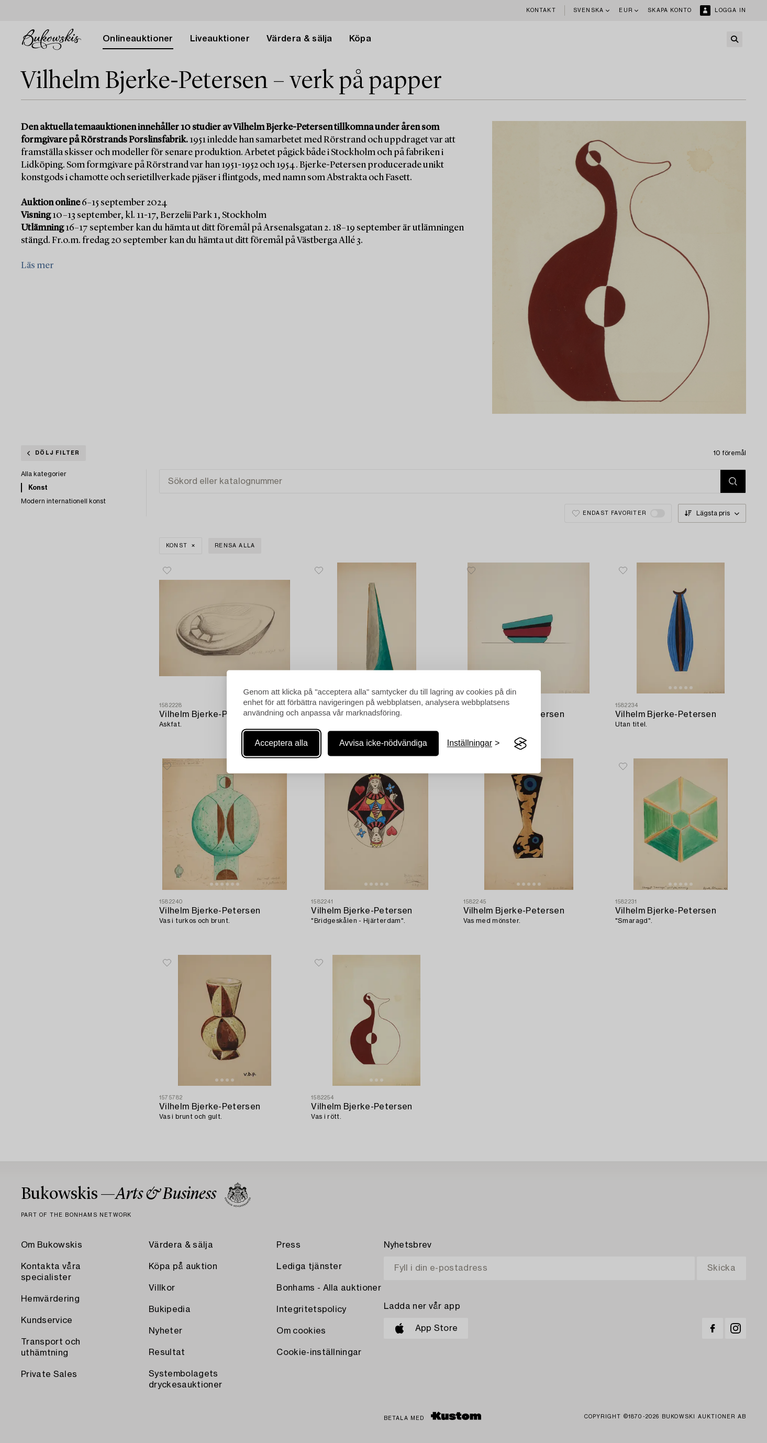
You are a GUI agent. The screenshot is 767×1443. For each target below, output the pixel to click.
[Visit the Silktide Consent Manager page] (520, 743)
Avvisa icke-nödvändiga (383, 743)
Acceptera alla (281, 743)
